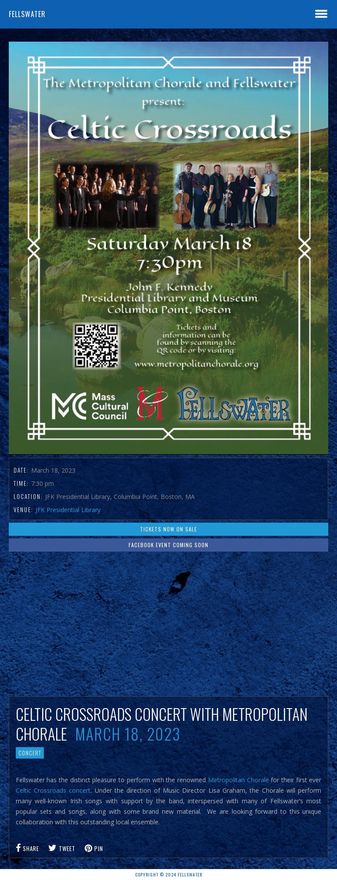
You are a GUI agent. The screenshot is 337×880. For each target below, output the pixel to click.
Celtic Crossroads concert (53, 790)
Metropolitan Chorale (238, 780)
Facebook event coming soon (168, 545)
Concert (29, 752)
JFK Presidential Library (68, 510)
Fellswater (27, 14)
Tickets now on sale (168, 529)
